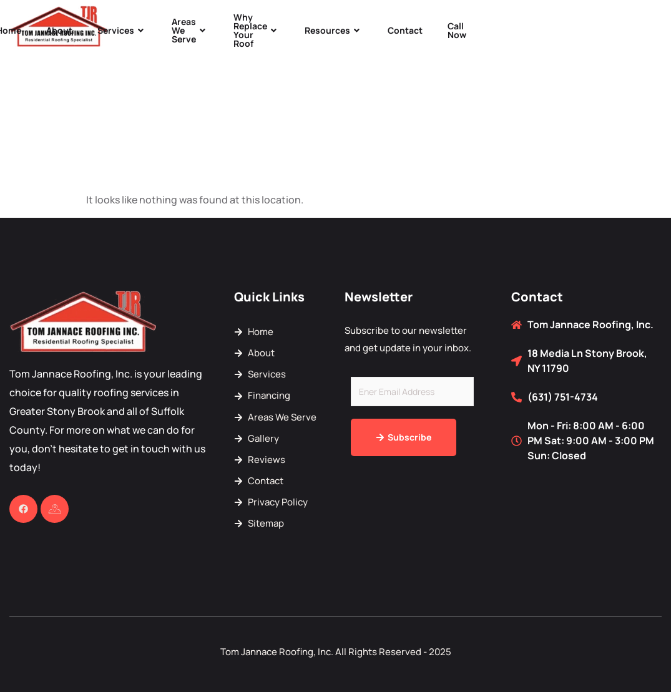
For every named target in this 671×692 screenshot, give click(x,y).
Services (122, 30)
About (59, 30)
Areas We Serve (190, 30)
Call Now (457, 30)
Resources (334, 30)
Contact (405, 30)
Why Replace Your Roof (256, 30)
